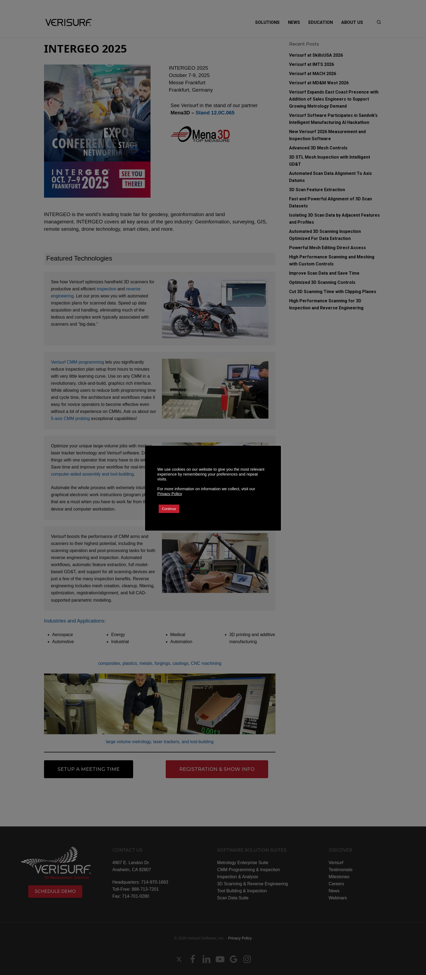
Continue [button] (169, 509)
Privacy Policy (169, 494)
